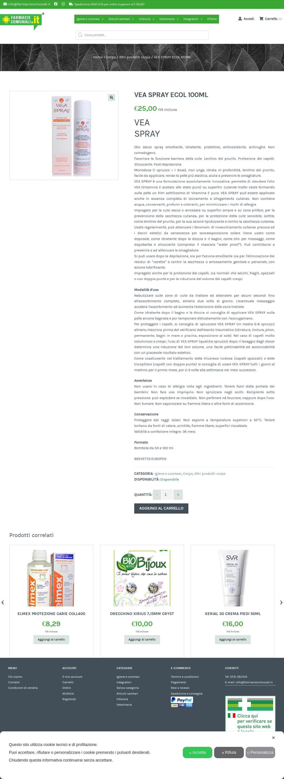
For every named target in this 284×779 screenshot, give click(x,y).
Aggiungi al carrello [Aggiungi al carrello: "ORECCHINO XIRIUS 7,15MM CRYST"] (142, 639)
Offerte (212, 19)
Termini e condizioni (185, 677)
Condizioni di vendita (23, 688)
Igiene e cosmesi (90, 19)
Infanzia (147, 19)
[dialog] (142, 755)
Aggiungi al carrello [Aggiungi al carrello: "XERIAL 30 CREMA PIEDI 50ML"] (232, 639)
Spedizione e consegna (187, 693)
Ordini (66, 688)
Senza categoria (127, 688)
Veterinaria (169, 19)
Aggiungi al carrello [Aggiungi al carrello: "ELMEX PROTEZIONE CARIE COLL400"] (51, 639)
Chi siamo (15, 677)
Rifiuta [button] (229, 752)
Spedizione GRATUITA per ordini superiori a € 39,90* (109, 4)
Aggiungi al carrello (161, 508)
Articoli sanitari (121, 19)
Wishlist (68, 693)
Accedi (245, 18)
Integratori (193, 19)
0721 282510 (238, 677)
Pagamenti (178, 682)
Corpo (111, 57)
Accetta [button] (197, 752)
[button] (111, 97)
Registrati (69, 699)
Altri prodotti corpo (134, 57)
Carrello (67, 682)
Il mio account (72, 677)
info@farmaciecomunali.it (254, 682)
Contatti (14, 682)
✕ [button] (273, 738)
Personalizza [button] (260, 752)
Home (98, 57)
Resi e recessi (180, 688)
